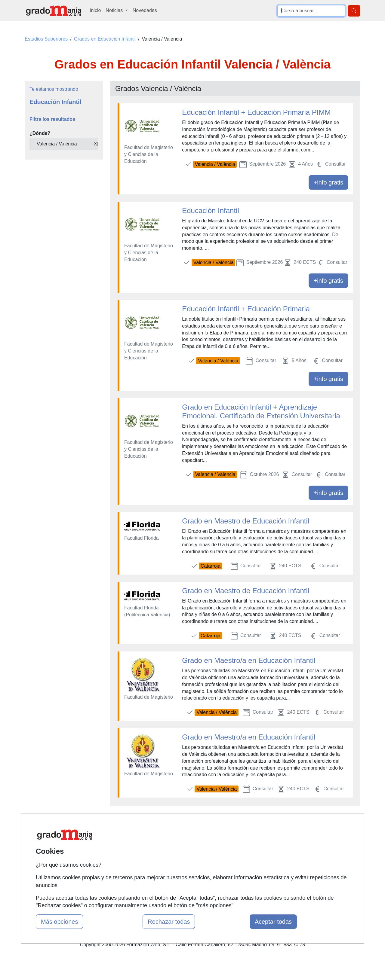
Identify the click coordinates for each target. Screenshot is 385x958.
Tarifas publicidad (133, 847)
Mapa (121, 823)
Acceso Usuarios (133, 858)
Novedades (145, 10)
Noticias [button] (115, 10)
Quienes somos (132, 835)
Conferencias (186, 853)
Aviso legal (241, 847)
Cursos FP (183, 842)
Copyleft (238, 858)
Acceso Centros (132, 870)
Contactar (239, 823)
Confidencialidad (247, 835)
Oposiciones (185, 883)
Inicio (95, 10)
